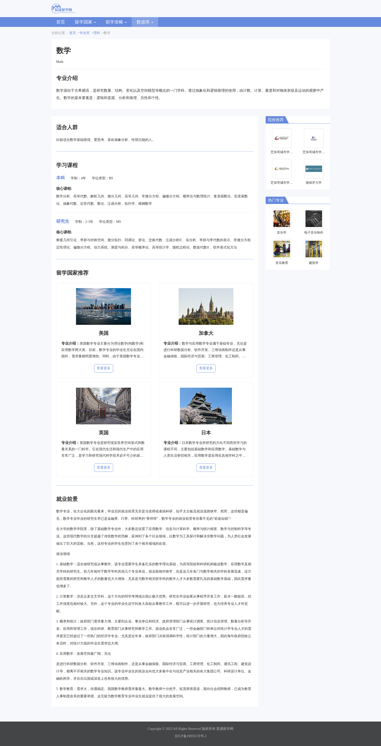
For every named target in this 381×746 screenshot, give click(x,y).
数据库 (145, 22)
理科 (96, 33)
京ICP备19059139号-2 (190, 736)
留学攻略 (116, 22)
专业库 (84, 33)
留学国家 (85, 22)
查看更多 (103, 368)
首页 (60, 22)
